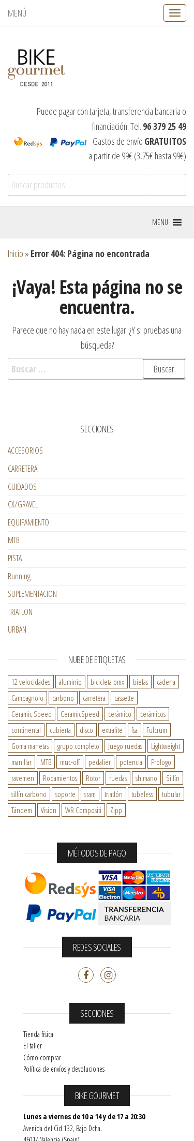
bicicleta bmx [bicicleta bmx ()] (107, 682)
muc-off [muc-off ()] (70, 762)
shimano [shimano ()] (146, 778)
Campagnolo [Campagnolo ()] (27, 698)
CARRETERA (22, 468)
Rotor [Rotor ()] (93, 778)
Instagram (108, 975)
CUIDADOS (22, 486)
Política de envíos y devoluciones (64, 1069)
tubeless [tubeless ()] (142, 794)
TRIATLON (20, 612)
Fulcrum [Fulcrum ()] (156, 730)
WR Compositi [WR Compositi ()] (83, 810)
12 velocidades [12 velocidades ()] (30, 682)
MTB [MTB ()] (45, 762)
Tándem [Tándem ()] (21, 810)
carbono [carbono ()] (63, 698)
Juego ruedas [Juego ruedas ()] (125, 746)
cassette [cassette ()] (124, 698)
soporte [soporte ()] (65, 794)
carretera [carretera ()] (94, 698)
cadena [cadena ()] (166, 682)
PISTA (15, 558)
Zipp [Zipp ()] (116, 810)
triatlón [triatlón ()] (114, 794)
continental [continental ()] (26, 730)
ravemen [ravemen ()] (22, 778)
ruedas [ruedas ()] (118, 778)
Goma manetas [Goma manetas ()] (30, 746)
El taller (32, 1045)
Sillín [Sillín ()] (173, 778)
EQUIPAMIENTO (28, 522)
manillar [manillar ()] (21, 762)
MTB (14, 540)
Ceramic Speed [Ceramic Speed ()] (31, 714)
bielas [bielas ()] (140, 682)
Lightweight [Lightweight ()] (165, 746)
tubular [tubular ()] (171, 794)
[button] (160, 222)
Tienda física (38, 1034)
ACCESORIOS (25, 450)
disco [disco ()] (86, 730)
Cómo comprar (42, 1057)
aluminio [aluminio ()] (70, 682)
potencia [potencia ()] (131, 762)
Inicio (15, 253)
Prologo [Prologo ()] (161, 762)
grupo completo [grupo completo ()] (78, 746)
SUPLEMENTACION (32, 593)
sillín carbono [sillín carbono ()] (29, 794)
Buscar (166, 185)
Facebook (86, 975)
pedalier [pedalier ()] (99, 762)
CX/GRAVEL (23, 504)
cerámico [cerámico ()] (119, 714)
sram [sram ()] (90, 794)
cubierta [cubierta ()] (60, 730)
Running (19, 576)
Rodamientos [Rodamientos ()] (60, 778)
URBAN (17, 629)
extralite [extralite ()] (112, 730)
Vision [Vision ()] (48, 810)
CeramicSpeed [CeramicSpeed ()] (80, 714)
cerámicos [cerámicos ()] (153, 714)
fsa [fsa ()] (134, 730)
